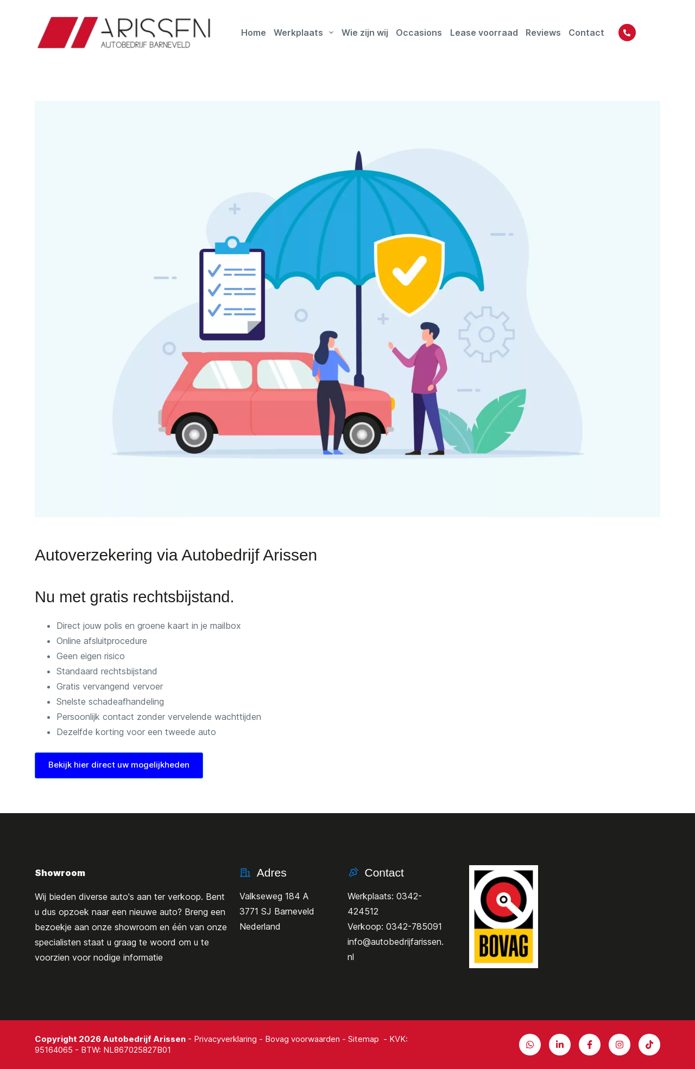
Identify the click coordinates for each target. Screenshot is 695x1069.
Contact (586, 32)
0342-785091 (414, 926)
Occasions (419, 32)
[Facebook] (590, 1044)
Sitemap (363, 1039)
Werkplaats (305, 32)
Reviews (543, 32)
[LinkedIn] (560, 1044)
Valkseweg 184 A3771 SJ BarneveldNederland (276, 911)
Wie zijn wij (365, 32)
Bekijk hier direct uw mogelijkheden (118, 764)
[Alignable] (530, 1044)
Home (253, 32)
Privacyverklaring (225, 1039)
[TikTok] (649, 1044)
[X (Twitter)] (619, 1044)
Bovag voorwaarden (302, 1039)
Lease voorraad (484, 32)
